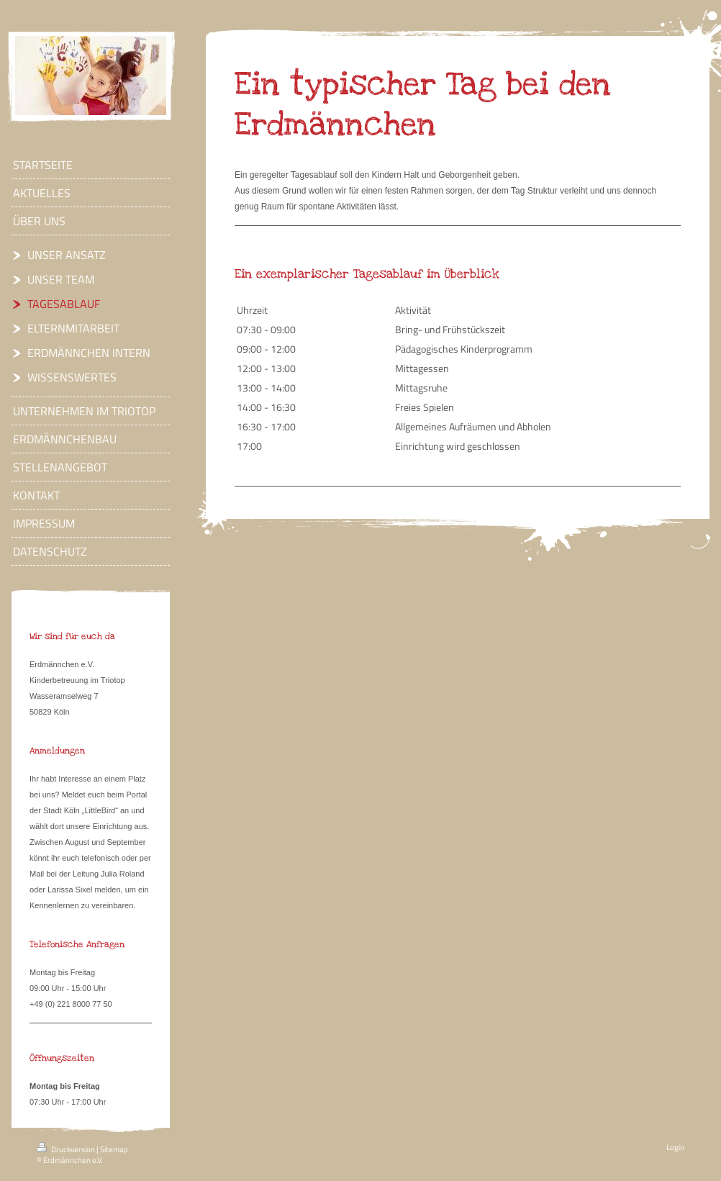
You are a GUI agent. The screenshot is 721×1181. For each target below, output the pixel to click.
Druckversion (66, 1149)
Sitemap (114, 1149)
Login (675, 1147)
